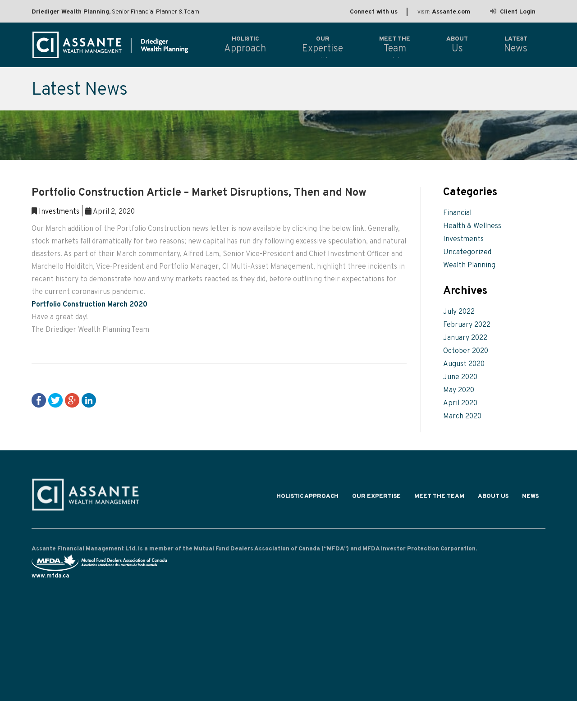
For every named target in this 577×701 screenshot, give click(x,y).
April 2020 (460, 403)
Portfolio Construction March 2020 (89, 304)
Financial (457, 213)
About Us (493, 498)
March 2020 (462, 416)
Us (457, 44)
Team (394, 44)
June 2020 (460, 377)
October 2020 (465, 351)
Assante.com (443, 12)
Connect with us (374, 12)
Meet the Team (439, 498)
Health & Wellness (472, 226)
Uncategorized (467, 252)
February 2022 (466, 325)
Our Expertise (376, 498)
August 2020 (464, 364)
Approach (245, 44)
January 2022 (465, 338)
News (530, 498)
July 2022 (459, 311)
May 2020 (458, 390)
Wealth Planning (469, 265)
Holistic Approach (307, 498)
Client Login (513, 12)
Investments (59, 211)
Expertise (322, 44)
